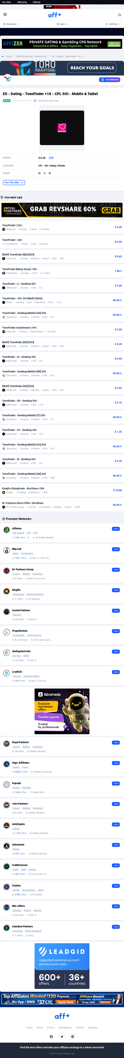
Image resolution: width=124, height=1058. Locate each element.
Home (9, 56)
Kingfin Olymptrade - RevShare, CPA (23, 488)
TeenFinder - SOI (12, 239)
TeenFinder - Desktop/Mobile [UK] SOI (24, 473)
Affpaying (22, 2)
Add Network (65, 1027)
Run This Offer (14, 182)
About (40, 1027)
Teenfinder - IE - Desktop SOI (18, 459)
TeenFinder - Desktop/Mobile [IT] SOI (23, 415)
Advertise (92, 1027)
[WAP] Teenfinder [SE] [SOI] (18, 386)
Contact (80, 1027)
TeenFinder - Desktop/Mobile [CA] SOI (24, 444)
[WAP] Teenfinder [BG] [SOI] (18, 254)
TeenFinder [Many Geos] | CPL (19, 269)
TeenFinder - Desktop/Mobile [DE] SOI (24, 371)
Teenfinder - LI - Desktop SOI (18, 283)
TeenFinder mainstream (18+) (19, 327)
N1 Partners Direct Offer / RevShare (23, 503)
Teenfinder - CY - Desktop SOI (19, 429)
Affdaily (36, 2)
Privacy (51, 1027)
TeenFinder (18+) (12, 225)
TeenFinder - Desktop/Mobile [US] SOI (24, 313)
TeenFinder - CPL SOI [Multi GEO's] (22, 298)
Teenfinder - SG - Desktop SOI (19, 400)
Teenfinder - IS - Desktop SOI (19, 356)
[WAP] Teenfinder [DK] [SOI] (18, 342)
